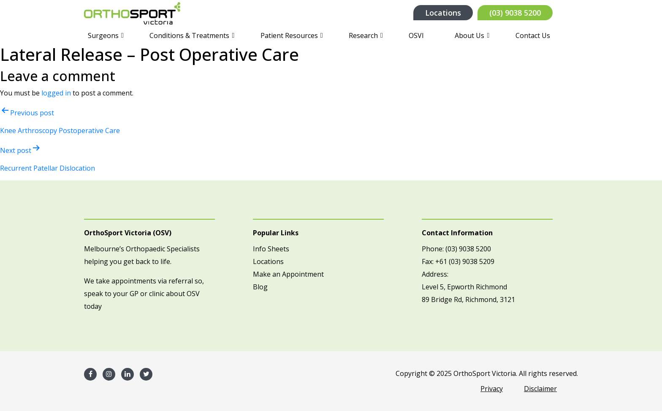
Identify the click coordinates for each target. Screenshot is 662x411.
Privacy (491, 388)
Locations (443, 13)
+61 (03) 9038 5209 (464, 261)
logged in (56, 93)
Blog (260, 286)
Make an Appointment (288, 274)
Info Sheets (271, 248)
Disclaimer (540, 388)
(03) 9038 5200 (515, 13)
